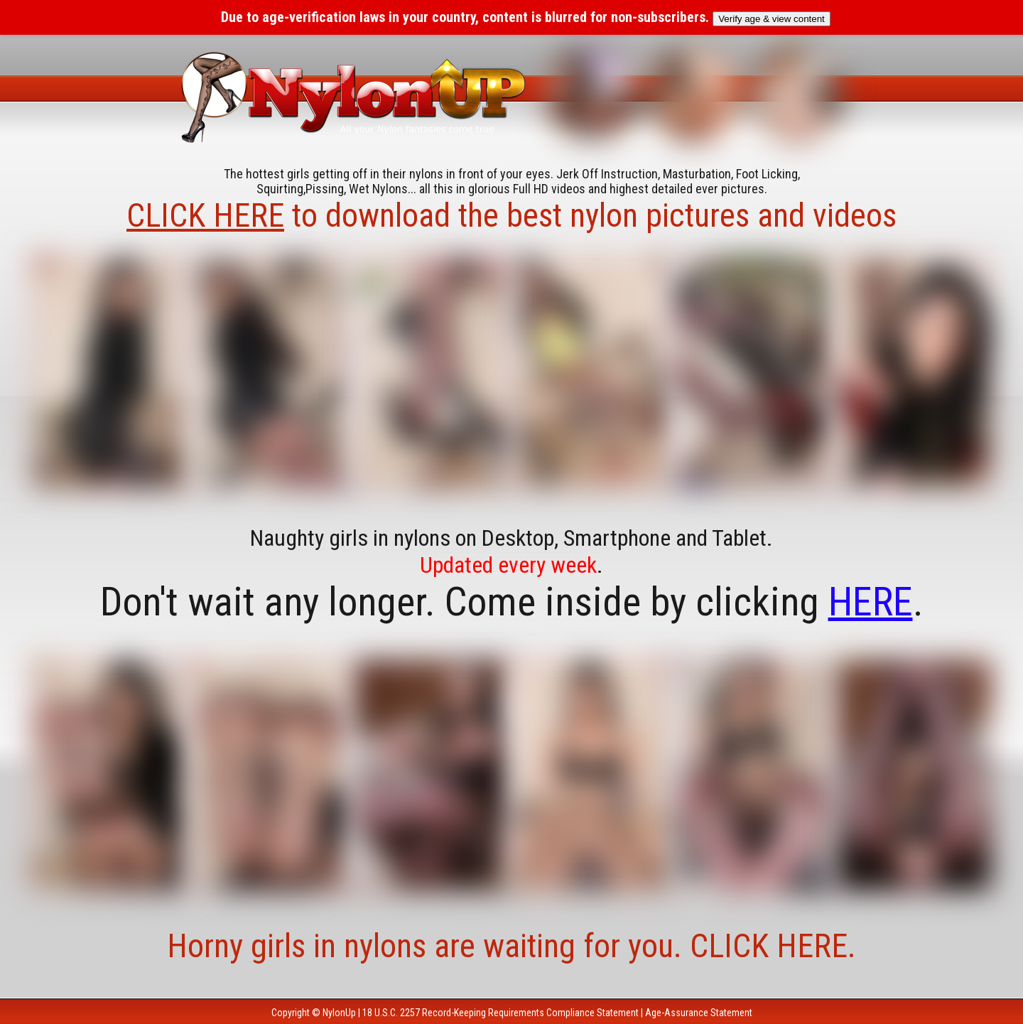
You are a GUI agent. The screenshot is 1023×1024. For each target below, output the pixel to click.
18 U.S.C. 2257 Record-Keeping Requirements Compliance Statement (500, 1012)
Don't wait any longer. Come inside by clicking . (512, 601)
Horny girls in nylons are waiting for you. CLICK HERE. (511, 946)
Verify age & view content (771, 19)
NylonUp (339, 1012)
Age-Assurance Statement (698, 1012)
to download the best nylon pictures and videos (511, 215)
